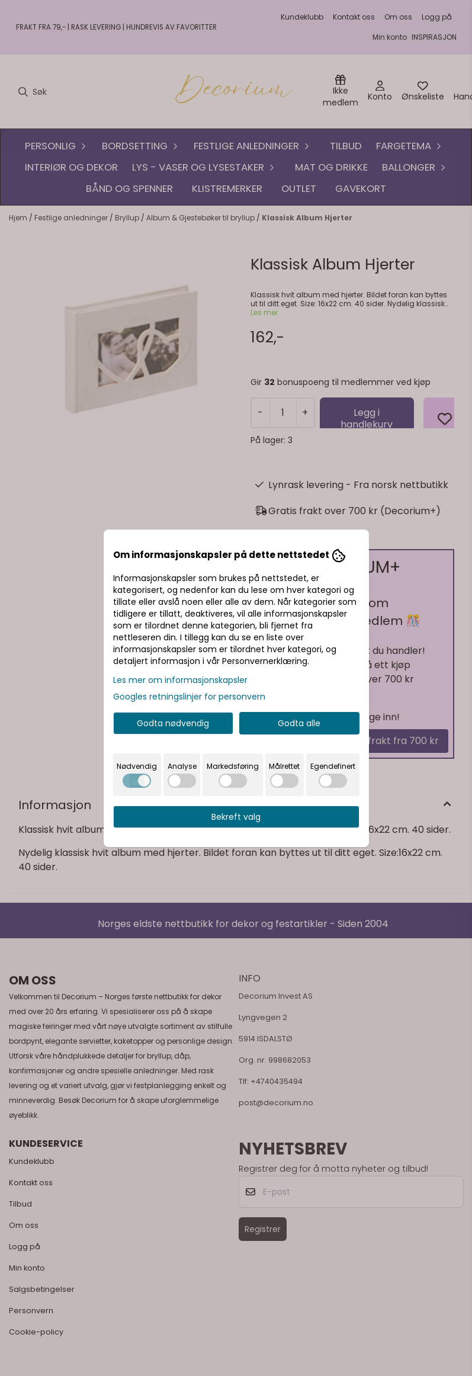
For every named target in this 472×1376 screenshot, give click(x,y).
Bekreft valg (236, 817)
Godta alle (299, 723)
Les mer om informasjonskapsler (180, 680)
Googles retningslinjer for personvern (189, 697)
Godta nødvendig (173, 723)
